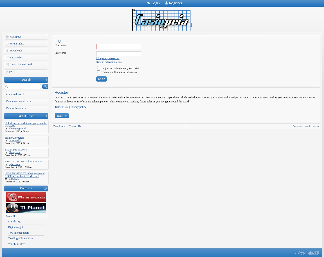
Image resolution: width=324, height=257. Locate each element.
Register (62, 115)
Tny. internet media (18, 232)
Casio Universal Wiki (21, 64)
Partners (26, 188)
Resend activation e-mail (109, 62)
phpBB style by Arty (300, 253)
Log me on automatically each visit (118, 68)
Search (26, 80)
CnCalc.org (14, 221)
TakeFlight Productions (20, 238)
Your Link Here (16, 244)
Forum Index (17, 43)
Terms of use (62, 107)
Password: (60, 52)
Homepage (15, 36)
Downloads (16, 50)
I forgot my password (107, 58)
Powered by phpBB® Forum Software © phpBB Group (313, 253)
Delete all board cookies (306, 126)
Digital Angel (15, 227)
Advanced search (15, 94)
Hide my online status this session (117, 72)
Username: (60, 45)
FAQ (11, 72)
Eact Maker (16, 57)
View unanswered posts (18, 101)
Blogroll (10, 216)
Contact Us (75, 126)
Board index (60, 126)
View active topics (16, 108)
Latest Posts (26, 116)
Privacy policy (78, 107)
